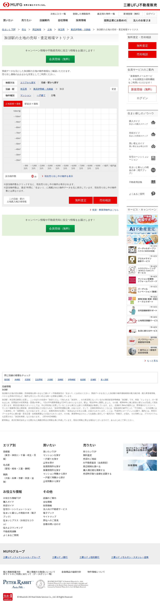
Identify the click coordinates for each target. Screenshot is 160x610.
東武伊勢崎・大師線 (43, 89)
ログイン (150, 13)
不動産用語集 (9, 531)
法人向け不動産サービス (55, 509)
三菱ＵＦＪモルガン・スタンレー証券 (130, 557)
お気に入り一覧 (58, 13)
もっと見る (152, 360)
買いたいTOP (49, 451)
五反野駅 (39, 379)
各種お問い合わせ (52, 524)
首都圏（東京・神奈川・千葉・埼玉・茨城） (19, 455)
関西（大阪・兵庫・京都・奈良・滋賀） (18, 478)
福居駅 (83, 379)
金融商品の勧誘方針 (71, 572)
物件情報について (96, 572)
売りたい (26, 20)
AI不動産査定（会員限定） (96, 462)
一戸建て (41, 95)
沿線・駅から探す (50, 82)
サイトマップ (49, 516)
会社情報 (63, 20)
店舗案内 (45, 20)
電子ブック (48, 512)
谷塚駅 (93, 379)
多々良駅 (104, 379)
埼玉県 (23, 89)
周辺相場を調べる (92, 466)
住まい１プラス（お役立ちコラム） (18, 522)
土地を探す (48, 462)
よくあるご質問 (10, 535)
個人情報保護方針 (12, 572)
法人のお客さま (142, 20)
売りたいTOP (89, 451)
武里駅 (27, 379)
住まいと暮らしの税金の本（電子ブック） (19, 514)
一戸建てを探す (50, 458)
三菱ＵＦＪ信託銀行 (90, 557)
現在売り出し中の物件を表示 (59, 176)
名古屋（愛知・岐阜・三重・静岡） (17, 466)
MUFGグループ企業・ (139, 450)
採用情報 (81, 20)
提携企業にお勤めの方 (115, 20)
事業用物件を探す (52, 470)
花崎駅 (60, 379)
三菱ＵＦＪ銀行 (60, 557)
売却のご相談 (89, 458)
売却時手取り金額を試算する (97, 473)
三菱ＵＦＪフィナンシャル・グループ (22, 557)
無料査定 (87, 455)
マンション (25, 95)
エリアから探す (28, 82)
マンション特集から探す (55, 473)
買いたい (8, 20)
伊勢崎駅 (71, 379)
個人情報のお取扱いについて (41, 572)
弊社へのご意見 (50, 520)
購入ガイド (8, 501)
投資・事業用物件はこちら (105, 210)
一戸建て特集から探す (54, 477)
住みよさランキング (13, 527)
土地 (53, 95)
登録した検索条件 (81, 13)
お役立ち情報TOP (12, 498)
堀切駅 (7, 379)
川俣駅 (50, 379)
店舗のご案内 (49, 498)
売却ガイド (8, 505)
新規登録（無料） (132, 13)
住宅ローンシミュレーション (17, 509)
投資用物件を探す (52, 466)
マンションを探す (52, 455)
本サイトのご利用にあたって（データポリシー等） (28, 574)
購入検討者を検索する (94, 470)
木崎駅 (17, 379)
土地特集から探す (52, 481)
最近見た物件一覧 (106, 13)
